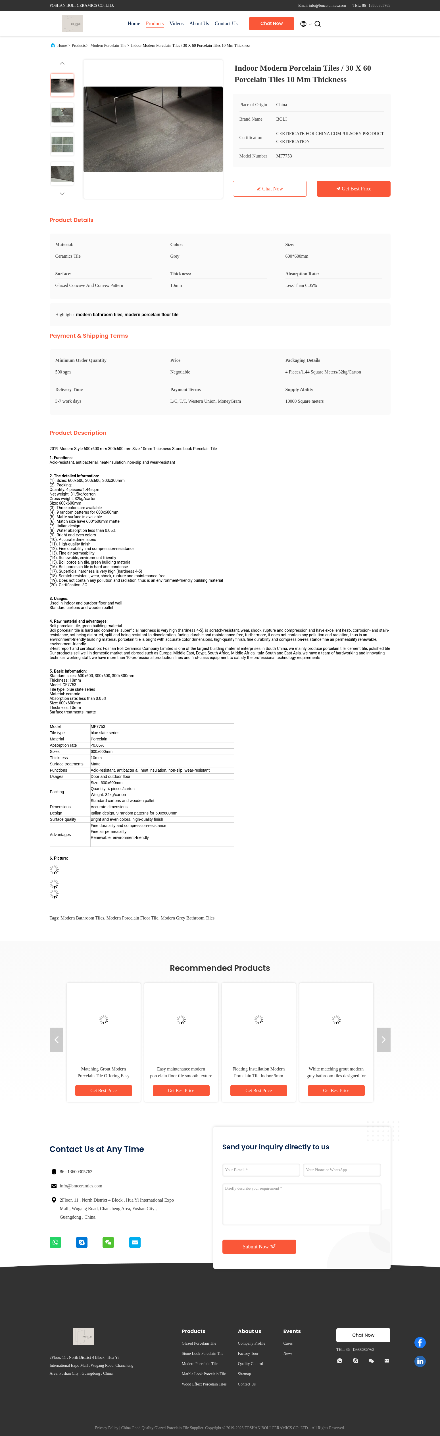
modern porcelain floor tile (133, 918)
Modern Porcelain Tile (108, 45)
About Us (199, 23)
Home (134, 23)
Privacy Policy (106, 1428)
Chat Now (271, 23)
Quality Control (250, 1364)
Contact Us (226, 23)
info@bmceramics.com (81, 1185)
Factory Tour (248, 1353)
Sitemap (244, 1374)
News (288, 1353)
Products (155, 23)
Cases (288, 1343)
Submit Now (259, 1246)
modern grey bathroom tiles (187, 918)
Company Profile (251, 1343)
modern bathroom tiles (82, 918)
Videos (177, 23)
